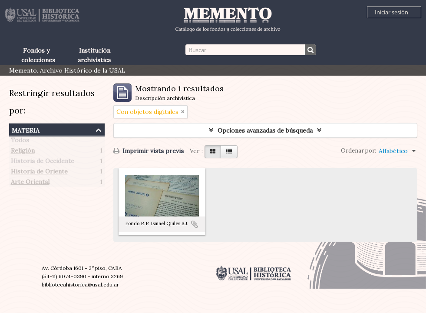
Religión (23, 152)
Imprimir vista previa (148, 151)
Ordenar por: (358, 150)
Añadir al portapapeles (194, 224)
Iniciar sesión (391, 12)
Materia (26, 129)
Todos (20, 142)
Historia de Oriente (39, 173)
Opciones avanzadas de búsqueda (265, 130)
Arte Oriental (30, 183)
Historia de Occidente (42, 162)
